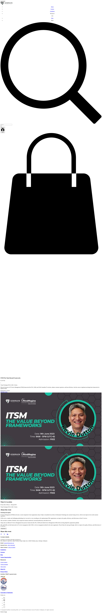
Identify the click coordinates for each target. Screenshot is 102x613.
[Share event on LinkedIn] (7, 534)
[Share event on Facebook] (1, 534)
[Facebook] (4, 603)
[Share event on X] (4, 534)
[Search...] (6, 124)
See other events (4, 391)
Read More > (3, 528)
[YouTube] (4, 600)
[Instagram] (4, 605)
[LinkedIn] (4, 598)
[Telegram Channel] (4, 607)
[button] (52, 13)
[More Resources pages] (52, 16)
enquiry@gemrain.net (9, 543)
